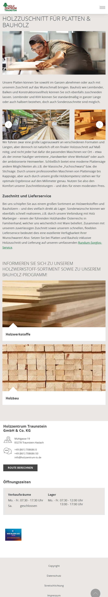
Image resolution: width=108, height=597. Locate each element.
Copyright (54, 565)
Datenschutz (54, 575)
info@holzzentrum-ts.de (27, 457)
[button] (8, 124)
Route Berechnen (20, 467)
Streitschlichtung (54, 585)
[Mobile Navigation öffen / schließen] (101, 7)
